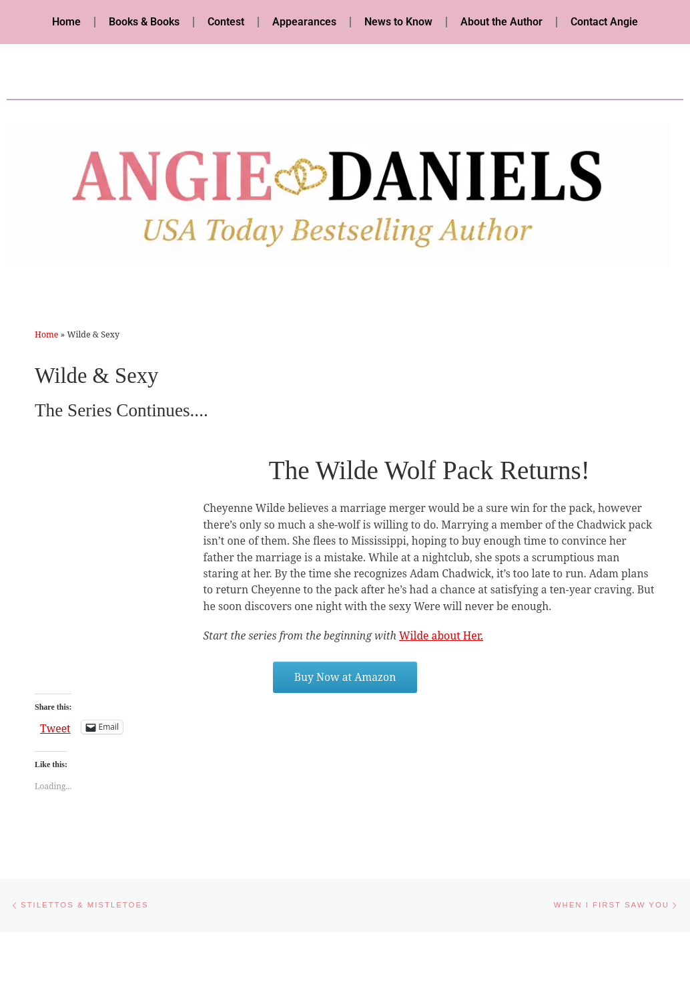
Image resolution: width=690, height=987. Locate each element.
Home (66, 21)
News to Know (398, 21)
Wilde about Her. (441, 635)
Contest (226, 21)
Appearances (304, 21)
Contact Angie (604, 21)
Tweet (55, 726)
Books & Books (144, 21)
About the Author (501, 21)
